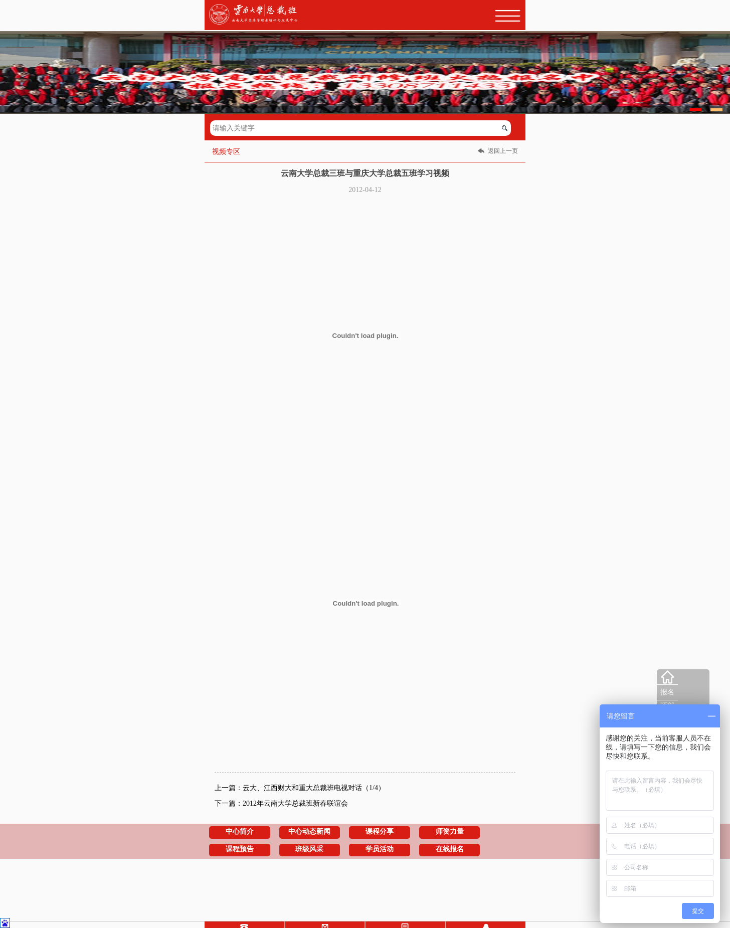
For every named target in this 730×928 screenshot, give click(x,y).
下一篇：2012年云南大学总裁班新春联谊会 (281, 803)
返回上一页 (503, 150)
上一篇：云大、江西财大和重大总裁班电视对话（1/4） (300, 788)
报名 (667, 692)
